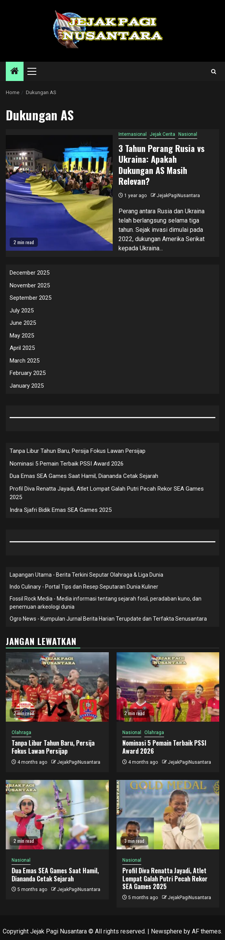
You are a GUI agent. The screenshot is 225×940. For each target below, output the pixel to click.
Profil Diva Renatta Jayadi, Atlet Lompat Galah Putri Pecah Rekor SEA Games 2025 (165, 878)
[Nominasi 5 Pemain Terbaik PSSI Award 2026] (168, 687)
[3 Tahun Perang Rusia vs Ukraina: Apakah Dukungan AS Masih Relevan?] (59, 193)
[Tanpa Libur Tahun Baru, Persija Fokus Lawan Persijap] (57, 687)
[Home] (14, 71)
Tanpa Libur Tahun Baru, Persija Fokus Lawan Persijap (77, 450)
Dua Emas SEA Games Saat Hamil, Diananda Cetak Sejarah (84, 476)
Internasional (132, 134)
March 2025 (24, 360)
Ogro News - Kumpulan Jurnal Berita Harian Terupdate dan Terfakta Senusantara (108, 619)
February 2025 (28, 373)
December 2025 (29, 272)
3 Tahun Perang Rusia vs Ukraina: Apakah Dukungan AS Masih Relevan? (161, 164)
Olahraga (21, 732)
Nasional (187, 134)
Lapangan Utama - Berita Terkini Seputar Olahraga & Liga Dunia (86, 575)
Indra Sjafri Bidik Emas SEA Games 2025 (61, 509)
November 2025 (30, 285)
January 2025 (27, 385)
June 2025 (23, 322)
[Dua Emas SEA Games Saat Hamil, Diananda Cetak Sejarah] (57, 814)
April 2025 (22, 347)
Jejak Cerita (162, 134)
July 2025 (22, 310)
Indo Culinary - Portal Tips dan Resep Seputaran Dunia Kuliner (84, 587)
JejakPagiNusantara (178, 195)
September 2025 (30, 297)
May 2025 (22, 335)
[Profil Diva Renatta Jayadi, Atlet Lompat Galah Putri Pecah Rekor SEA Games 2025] (168, 814)
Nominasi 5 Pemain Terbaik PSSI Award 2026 (66, 463)
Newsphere (166, 931)
